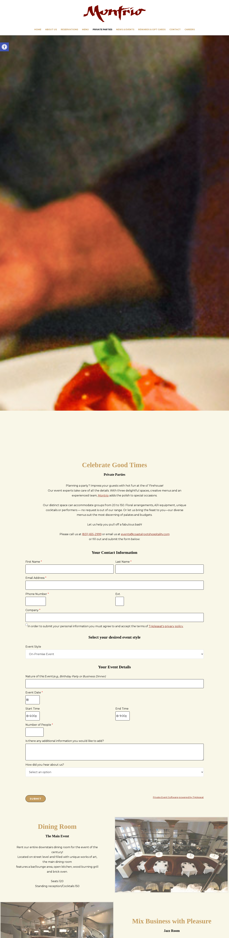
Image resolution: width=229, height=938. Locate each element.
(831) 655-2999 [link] (92, 534)
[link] (4, 46)
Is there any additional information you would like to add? (64, 741)
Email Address (35, 577)
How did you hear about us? (44, 764)
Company (32, 610)
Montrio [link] (114, 13)
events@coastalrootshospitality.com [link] (145, 534)
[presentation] (51, 785)
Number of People (39, 724)
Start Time (32, 708)
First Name (33, 561)
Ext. (118, 594)
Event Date (34, 692)
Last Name (123, 561)
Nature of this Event (65, 676)
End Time (122, 708)
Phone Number (37, 594)
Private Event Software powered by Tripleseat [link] (178, 797)
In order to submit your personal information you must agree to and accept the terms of (105, 626)
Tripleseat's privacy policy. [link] (166, 626)
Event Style (33, 646)
